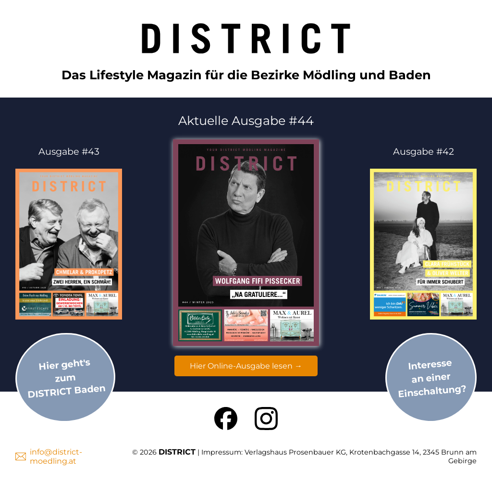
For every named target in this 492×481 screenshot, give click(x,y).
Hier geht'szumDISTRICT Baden (66, 378)
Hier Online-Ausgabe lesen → (246, 365)
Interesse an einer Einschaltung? (432, 378)
